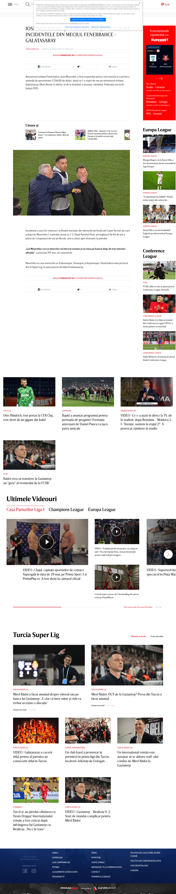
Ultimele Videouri (32, 499)
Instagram (34, 871)
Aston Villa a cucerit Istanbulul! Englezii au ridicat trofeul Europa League (157, 233)
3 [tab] (162, 79)
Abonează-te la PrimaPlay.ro (106, 867)
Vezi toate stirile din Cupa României (142, 607)
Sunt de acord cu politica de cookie (88, 20)
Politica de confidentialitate (100, 27)
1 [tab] (157, 79)
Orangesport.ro (128, 410)
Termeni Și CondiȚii (100, 876)
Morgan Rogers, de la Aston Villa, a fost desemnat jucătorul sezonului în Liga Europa (159, 163)
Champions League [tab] (66, 509)
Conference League (152, 316)
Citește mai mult (24, 710)
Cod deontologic (139, 865)
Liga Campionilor (61, 862)
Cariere (134, 870)
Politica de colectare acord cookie (77, 27)
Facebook (25, 871)
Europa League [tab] (102, 509)
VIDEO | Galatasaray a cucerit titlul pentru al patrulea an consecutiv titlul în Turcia (32, 756)
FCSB (145, 282)
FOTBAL (56, 867)
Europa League (150, 156)
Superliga (66, 410)
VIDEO (55, 852)
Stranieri (17, 807)
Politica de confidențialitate (145, 860)
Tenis (94, 852)
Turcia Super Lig (32, 49)
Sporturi (96, 857)
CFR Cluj (7, 410)
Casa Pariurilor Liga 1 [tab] (26, 509)
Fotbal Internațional (75, 747)
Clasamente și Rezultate (65, 871)
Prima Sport (57, 49)
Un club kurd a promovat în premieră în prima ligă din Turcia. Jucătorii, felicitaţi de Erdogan (87, 756)
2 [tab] (159, 78)
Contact (95, 871)
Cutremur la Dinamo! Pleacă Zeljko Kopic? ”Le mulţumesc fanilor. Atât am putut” (53, 135)
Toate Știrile (98, 862)
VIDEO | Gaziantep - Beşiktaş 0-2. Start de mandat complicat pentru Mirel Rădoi (88, 816)
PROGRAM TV (58, 876)
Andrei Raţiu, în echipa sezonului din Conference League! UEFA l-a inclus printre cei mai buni (158, 323)
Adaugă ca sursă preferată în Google (78, 55)
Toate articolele (157, 636)
